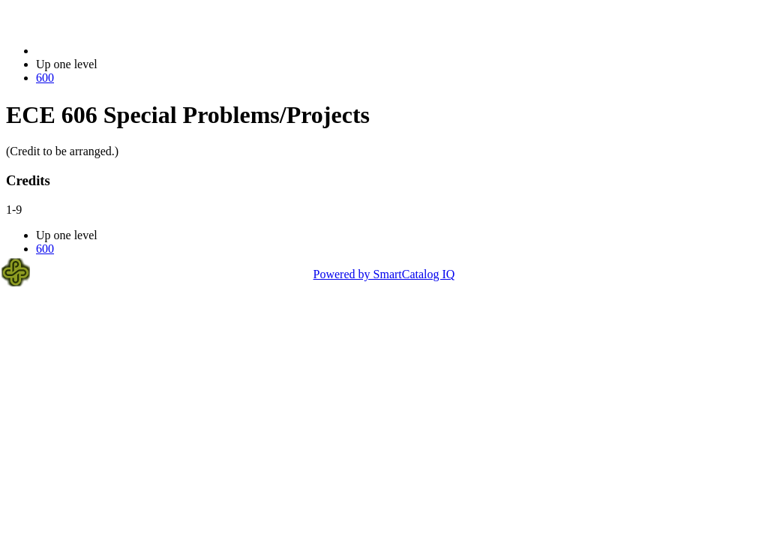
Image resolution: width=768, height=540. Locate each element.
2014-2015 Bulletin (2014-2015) (114, 50)
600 (45, 77)
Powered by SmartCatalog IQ (384, 274)
